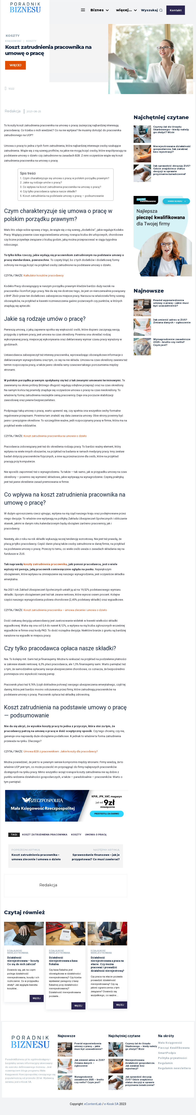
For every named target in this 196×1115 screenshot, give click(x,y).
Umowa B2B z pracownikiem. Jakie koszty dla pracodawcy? (61, 751)
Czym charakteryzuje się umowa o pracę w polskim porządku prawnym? (66, 178)
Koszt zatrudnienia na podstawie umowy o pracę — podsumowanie (63, 195)
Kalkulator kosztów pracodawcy (43, 275)
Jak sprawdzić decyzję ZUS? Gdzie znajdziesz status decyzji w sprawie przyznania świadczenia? (171, 170)
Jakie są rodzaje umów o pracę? (42, 182)
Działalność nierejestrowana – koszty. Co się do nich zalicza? (23, 961)
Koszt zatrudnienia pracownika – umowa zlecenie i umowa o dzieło (65, 610)
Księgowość (13, 41)
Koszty (12, 35)
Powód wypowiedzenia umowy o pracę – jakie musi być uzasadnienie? (171, 303)
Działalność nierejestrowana (17, 952)
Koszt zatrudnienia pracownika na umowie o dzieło (55, 436)
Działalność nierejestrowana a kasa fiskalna (63, 961)
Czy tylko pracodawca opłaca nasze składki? (49, 191)
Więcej (36, 998)
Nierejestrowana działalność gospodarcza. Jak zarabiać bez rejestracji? (172, 149)
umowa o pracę (96, 834)
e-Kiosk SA (111, 1104)
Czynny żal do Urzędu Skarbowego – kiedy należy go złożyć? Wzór (171, 129)
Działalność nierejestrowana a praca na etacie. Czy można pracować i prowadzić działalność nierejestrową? (107, 964)
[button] (152, 10)
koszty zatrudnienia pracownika (45, 564)
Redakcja (12, 111)
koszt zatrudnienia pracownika (44, 834)
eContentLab (93, 1104)
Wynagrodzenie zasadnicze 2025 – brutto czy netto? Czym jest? (171, 342)
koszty (76, 834)
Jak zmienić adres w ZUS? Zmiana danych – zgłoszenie (172, 321)
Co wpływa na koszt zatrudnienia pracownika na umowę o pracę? (62, 187)
